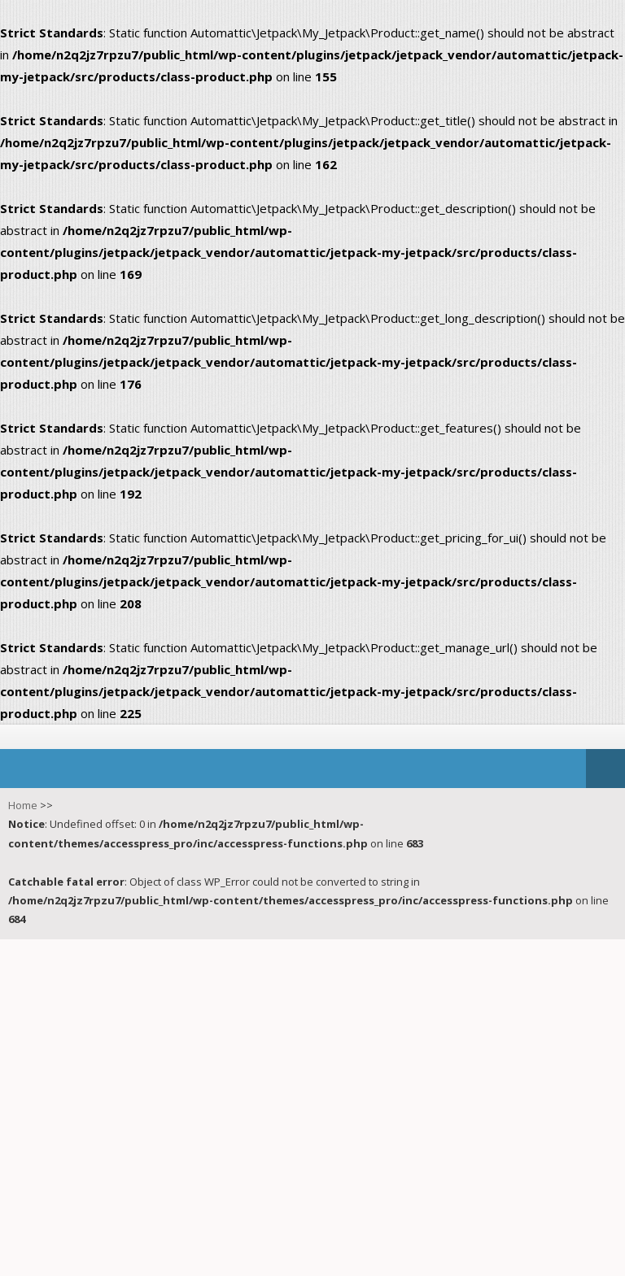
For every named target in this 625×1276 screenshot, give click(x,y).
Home (22, 805)
